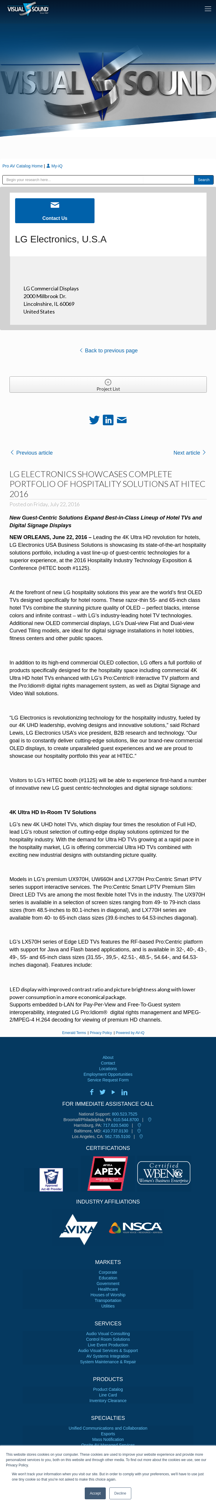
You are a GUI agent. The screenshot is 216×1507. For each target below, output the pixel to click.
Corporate (108, 1272)
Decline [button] (120, 1493)
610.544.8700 (126, 1119)
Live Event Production (108, 1345)
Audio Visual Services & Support (108, 1350)
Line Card (108, 1395)
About (108, 1057)
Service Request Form (108, 1080)
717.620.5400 (116, 1125)
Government (108, 1283)
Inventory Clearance (108, 1400)
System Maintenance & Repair (108, 1361)
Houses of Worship (107, 1294)
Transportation (108, 1300)
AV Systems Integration (108, 1356)
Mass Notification (108, 1439)
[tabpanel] (80, 1227)
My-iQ (54, 166)
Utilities (108, 1306)
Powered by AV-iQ (130, 1033)
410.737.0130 (115, 1131)
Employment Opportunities (108, 1074)
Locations (108, 1068)
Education (108, 1278)
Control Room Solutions (108, 1339)
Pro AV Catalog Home (23, 166)
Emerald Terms (74, 1033)
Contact (108, 1063)
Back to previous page (108, 351)
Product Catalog (108, 1389)
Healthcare (108, 1289)
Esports (108, 1433)
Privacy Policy (101, 1033)
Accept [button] (95, 1493)
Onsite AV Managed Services (108, 1445)
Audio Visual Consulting (108, 1333)
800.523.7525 (124, 1114)
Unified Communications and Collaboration (108, 1428)
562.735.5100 (117, 1136)
